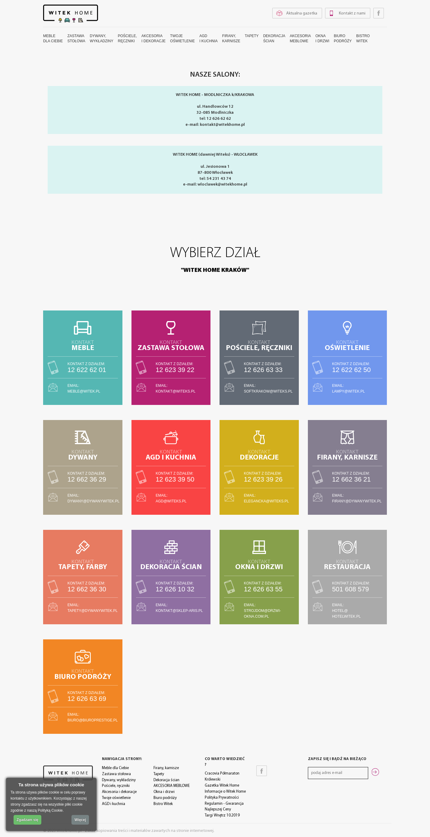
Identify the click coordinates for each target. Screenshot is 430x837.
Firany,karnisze (231, 38)
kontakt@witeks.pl (175, 391)
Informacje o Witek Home (225, 792)
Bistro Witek (163, 804)
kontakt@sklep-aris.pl (179, 611)
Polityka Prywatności (222, 798)
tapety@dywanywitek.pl (93, 611)
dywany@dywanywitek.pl (94, 501)
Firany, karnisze (166, 768)
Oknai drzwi (322, 38)
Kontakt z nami (352, 13)
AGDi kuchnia (208, 38)
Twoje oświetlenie (116, 798)
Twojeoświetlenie (182, 38)
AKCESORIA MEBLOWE (171, 786)
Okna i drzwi (164, 792)
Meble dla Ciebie (115, 768)
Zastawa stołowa (116, 774)
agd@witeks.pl (171, 501)
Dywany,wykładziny (101, 38)
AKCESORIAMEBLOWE (300, 38)
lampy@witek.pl (348, 391)
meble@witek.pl (84, 391)
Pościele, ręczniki (116, 786)
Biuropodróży (343, 38)
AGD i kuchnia (113, 804)
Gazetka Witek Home (222, 786)
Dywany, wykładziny (119, 780)
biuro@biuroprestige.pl (93, 720)
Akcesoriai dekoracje (153, 38)
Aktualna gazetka (301, 13)
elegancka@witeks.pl (266, 501)
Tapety (252, 36)
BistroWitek (363, 38)
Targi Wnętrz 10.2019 (222, 815)
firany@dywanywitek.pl (356, 501)
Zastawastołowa (76, 38)
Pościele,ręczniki (127, 38)
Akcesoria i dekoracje (119, 792)
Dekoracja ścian (166, 780)
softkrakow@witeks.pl (268, 391)
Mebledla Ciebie (53, 38)
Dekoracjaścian (274, 38)
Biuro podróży (165, 798)
